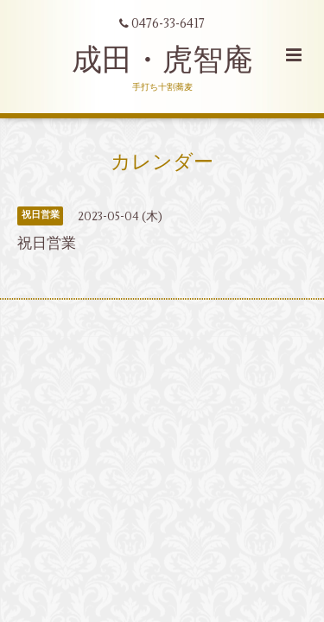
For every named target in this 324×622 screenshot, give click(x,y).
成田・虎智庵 (162, 60)
